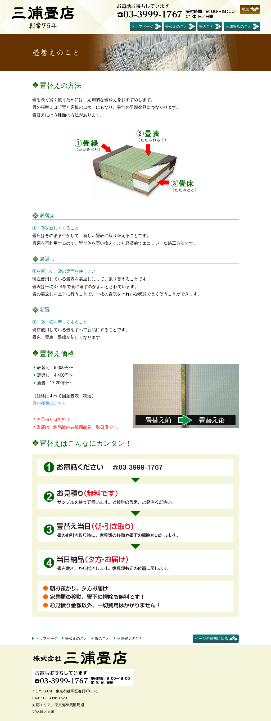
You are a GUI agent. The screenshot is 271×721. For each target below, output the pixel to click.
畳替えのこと (176, 26)
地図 (245, 9)
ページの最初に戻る (211, 638)
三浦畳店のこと (238, 26)
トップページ (142, 26)
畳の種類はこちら (49, 403)
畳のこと (206, 26)
